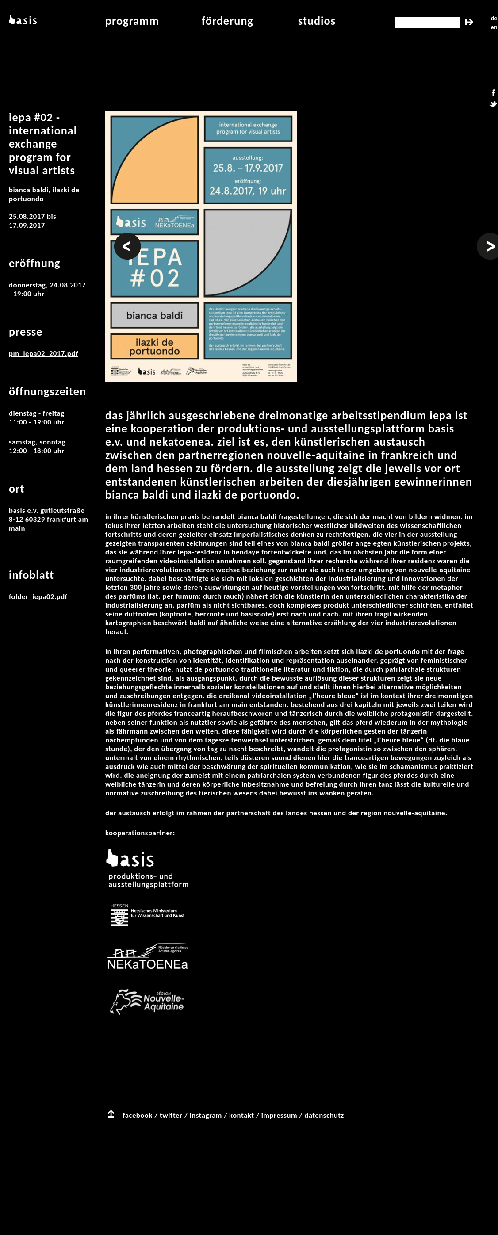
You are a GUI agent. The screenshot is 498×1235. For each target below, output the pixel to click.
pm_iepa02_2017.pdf (43, 353)
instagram (206, 1115)
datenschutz (324, 1115)
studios (317, 21)
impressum (279, 1115)
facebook (138, 1115)
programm (132, 21)
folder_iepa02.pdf (38, 596)
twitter (171, 1115)
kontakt (241, 1115)
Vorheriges (127, 237)
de (494, 18)
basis (22, 21)
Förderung (227, 21)
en (494, 27)
